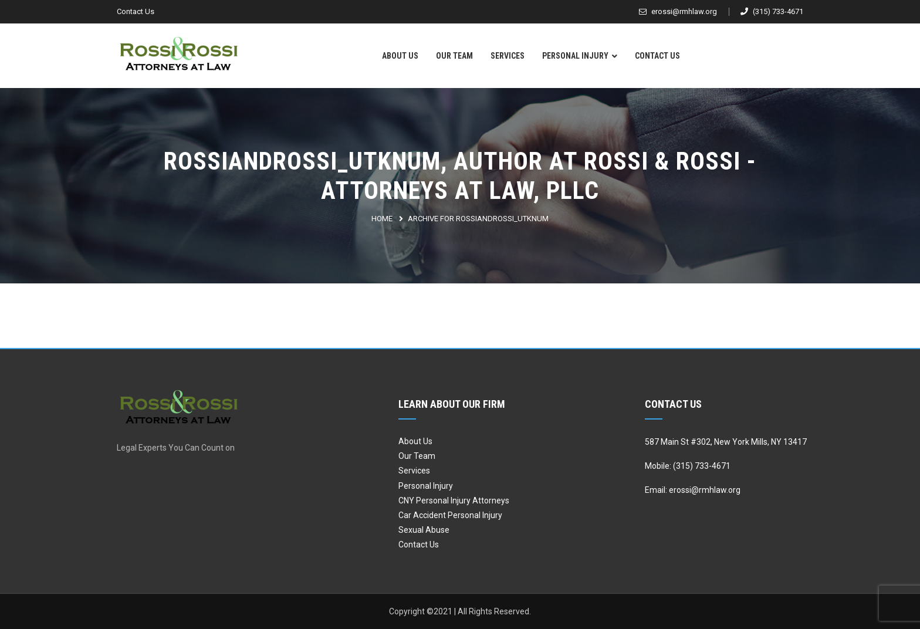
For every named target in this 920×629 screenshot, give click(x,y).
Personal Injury (575, 55)
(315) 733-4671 (771, 11)
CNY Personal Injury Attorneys (453, 500)
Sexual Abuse (423, 530)
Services (508, 55)
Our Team (454, 55)
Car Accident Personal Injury (450, 515)
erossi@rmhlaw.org (678, 11)
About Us (400, 55)
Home (382, 218)
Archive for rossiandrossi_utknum (478, 218)
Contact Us (135, 11)
